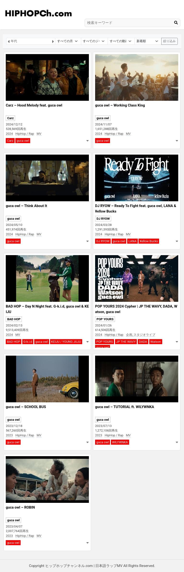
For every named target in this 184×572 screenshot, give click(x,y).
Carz (10, 118)
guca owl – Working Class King (120, 105)
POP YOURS (105, 319)
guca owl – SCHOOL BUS (26, 407)
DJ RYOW (103, 218)
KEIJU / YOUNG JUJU (66, 341)
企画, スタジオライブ (140, 334)
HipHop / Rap (24, 133)
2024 (9, 133)
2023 (9, 435)
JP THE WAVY (126, 341)
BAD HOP (13, 319)
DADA (143, 341)
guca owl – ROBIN (20, 507)
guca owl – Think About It (26, 206)
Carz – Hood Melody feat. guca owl (34, 105)
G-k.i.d (27, 341)
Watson (155, 341)
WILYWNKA (120, 442)
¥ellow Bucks (149, 241)
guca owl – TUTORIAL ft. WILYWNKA (124, 407)
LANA (132, 241)
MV (39, 133)
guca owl (23, 140)
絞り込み (169, 41)
